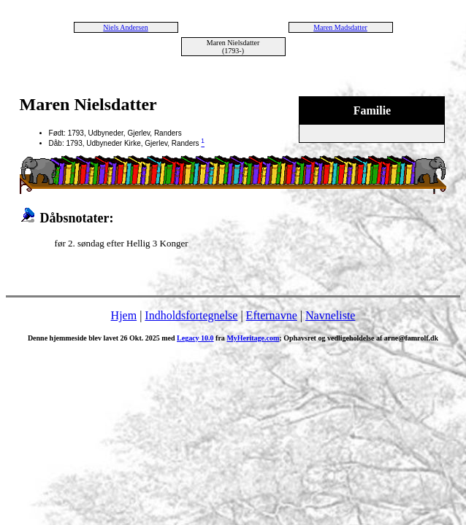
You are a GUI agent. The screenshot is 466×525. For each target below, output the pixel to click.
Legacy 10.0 (195, 338)
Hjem (124, 315)
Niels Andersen (125, 27)
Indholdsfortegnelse (191, 315)
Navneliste (330, 315)
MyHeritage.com (252, 338)
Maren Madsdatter (340, 27)
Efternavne (271, 315)
